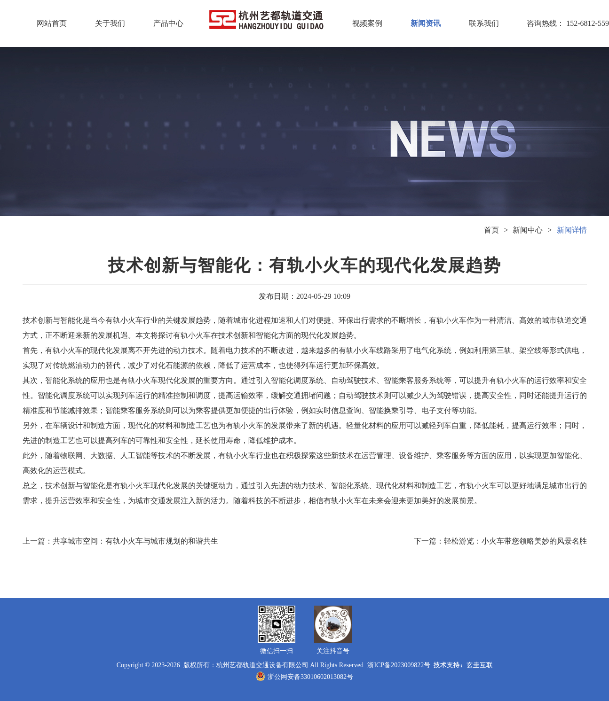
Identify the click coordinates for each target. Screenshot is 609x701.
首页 (491, 230)
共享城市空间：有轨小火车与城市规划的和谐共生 (135, 541)
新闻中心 (528, 230)
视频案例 (367, 23)
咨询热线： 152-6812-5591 (542, 23)
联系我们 (484, 23)
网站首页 (52, 23)
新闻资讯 (426, 23)
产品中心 (168, 23)
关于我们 (110, 23)
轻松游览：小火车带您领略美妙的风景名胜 (515, 541)
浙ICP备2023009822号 (398, 665)
